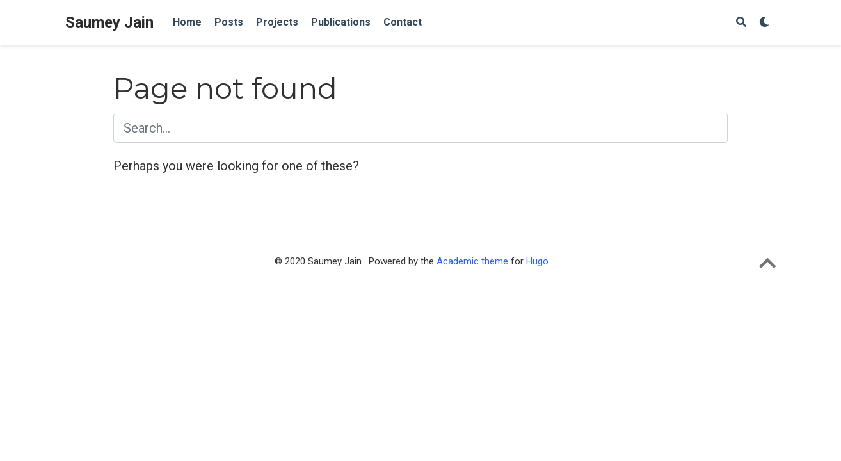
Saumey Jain (109, 22)
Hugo (537, 261)
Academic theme (472, 261)
